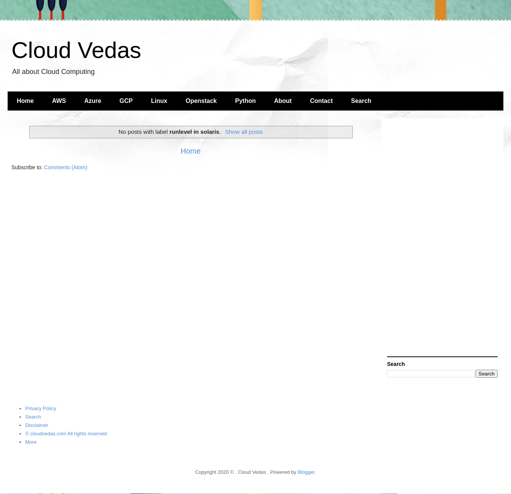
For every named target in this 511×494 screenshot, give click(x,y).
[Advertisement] (442, 238)
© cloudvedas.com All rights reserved (66, 433)
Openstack (201, 101)
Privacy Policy (40, 408)
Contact (321, 101)
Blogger (306, 472)
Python (245, 101)
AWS (59, 101)
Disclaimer (36, 425)
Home (25, 101)
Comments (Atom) (66, 167)
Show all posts (244, 131)
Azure (92, 101)
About (283, 101)
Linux (159, 101)
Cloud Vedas (76, 50)
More (31, 442)
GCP (126, 101)
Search (361, 101)
